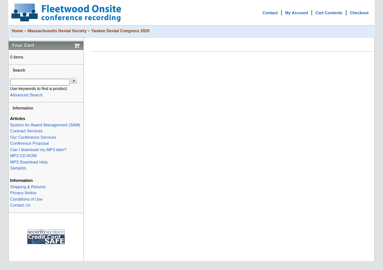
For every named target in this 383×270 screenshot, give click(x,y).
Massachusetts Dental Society (57, 30)
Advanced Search (26, 95)
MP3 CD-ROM (23, 155)
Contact (270, 12)
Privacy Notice (23, 192)
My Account (296, 12)
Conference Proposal (29, 143)
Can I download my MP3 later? (38, 149)
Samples (18, 168)
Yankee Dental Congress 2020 (120, 30)
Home (17, 30)
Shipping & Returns (28, 186)
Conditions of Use (26, 199)
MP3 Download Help (29, 162)
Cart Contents (329, 12)
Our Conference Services (33, 137)
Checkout (359, 12)
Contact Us (20, 205)
